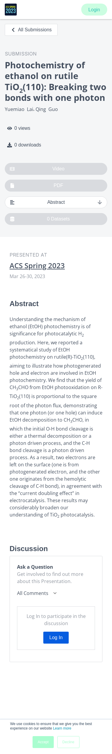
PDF (36, 185)
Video (37, 169)
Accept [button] (43, 742)
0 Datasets (40, 219)
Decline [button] (68, 742)
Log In (55, 637)
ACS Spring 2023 (37, 265)
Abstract (56, 202)
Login (94, 9)
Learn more (62, 728)
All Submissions (31, 29)
